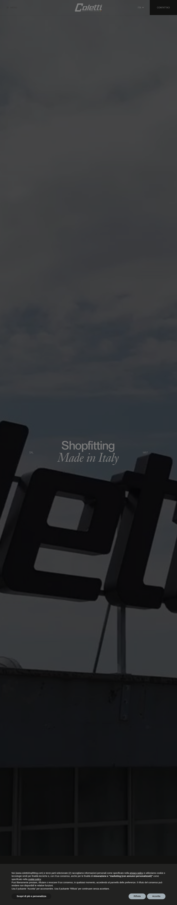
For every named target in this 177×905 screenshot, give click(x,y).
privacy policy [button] (136, 873)
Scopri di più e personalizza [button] (31, 896)
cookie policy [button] (34, 879)
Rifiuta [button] (137, 896)
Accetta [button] (156, 896)
